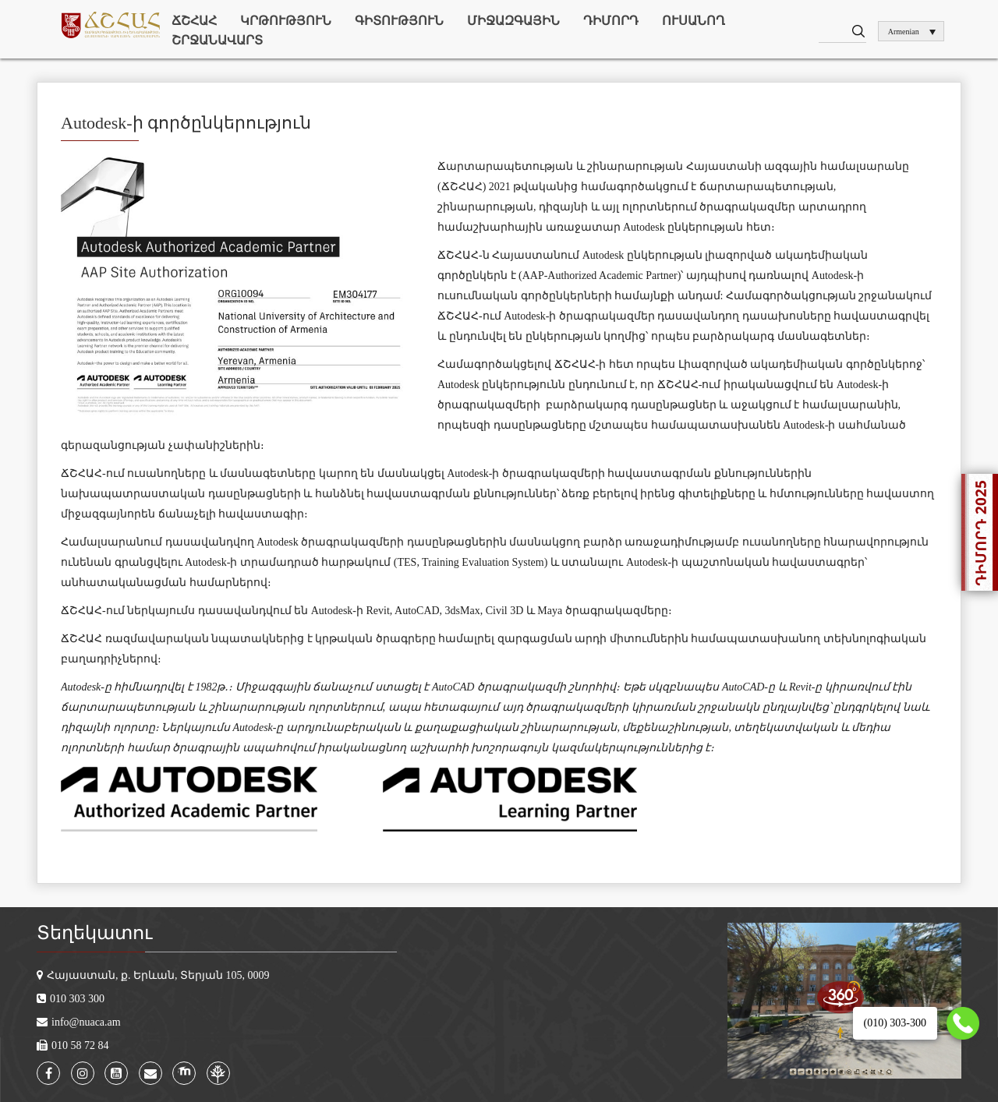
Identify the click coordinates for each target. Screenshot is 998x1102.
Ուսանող (693, 20)
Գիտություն (399, 20)
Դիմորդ (611, 20)
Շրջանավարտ (217, 40)
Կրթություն (285, 20)
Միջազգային (513, 20)
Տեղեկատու (94, 933)
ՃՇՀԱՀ (194, 20)
